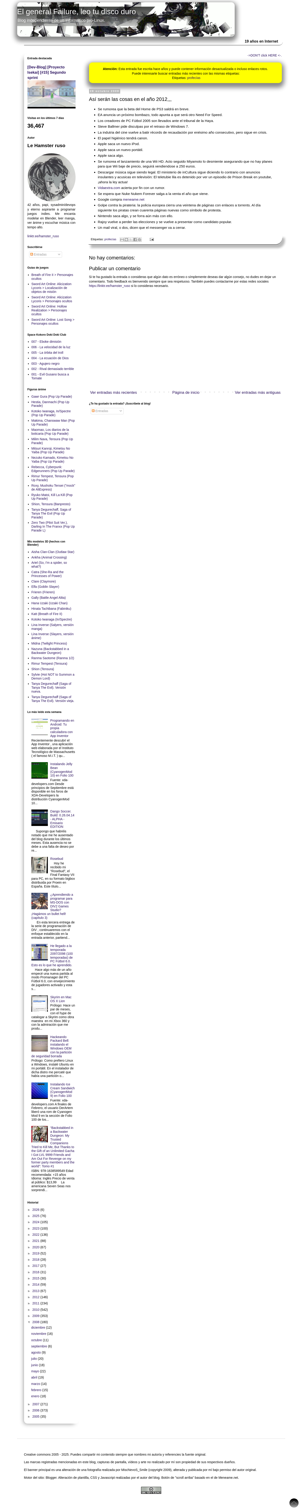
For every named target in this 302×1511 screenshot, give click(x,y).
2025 (36, 1216)
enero (35, 1396)
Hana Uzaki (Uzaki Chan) (49, 603)
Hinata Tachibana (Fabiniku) (51, 608)
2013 (36, 1291)
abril (34, 1377)
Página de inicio (186, 392)
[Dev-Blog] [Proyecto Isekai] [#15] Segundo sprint (46, 72)
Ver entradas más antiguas (258, 392)
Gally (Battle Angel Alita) (48, 597)
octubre (37, 1340)
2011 (36, 1303)
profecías (194, 78)
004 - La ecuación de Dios (50, 358)
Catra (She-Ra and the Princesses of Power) (47, 574)
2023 (36, 1228)
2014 (36, 1284)
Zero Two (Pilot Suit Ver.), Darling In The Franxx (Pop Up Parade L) (53, 526)
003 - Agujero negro (45, 363)
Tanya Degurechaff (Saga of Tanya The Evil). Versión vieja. (52, 699)
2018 (36, 1259)
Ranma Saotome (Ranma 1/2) (52, 658)
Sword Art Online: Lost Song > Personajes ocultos (52, 321)
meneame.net (133, 199)
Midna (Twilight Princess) (49, 643)
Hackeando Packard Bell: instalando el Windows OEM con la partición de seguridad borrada (51, 1046)
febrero (36, 1390)
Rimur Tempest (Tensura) (49, 663)
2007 (36, 1404)
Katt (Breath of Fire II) (46, 614)
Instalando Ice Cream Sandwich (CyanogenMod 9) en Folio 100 (62, 1090)
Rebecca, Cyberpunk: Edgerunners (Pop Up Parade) (53, 469)
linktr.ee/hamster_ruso (43, 236)
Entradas (100, 411)
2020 (36, 1247)
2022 (36, 1234)
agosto (36, 1352)
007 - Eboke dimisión (46, 341)
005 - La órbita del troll (47, 352)
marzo (36, 1384)
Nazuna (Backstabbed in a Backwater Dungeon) (50, 651)
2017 (36, 1266)
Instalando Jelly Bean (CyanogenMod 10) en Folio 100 (61, 769)
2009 (36, 1316)
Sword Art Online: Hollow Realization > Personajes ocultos (49, 310)
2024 (36, 1222)
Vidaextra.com (109, 188)
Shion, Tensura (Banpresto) (50, 504)
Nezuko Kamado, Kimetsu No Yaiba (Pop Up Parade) (52, 459)
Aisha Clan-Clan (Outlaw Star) (52, 552)
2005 (36, 1416)
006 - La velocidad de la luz (50, 347)
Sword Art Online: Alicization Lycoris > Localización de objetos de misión (51, 288)
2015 (36, 1278)
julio (34, 1358)
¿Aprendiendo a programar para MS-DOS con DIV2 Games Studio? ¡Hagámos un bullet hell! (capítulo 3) (52, 906)
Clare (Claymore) (43, 581)
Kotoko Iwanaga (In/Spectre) (51, 619)
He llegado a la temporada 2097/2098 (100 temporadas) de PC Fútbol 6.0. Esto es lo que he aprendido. (52, 955)
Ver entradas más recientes (113, 392)
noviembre (39, 1334)
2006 (36, 1410)
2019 (36, 1253)
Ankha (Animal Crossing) (49, 557)
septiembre (39, 1346)
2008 (36, 1322)
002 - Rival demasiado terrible (52, 369)
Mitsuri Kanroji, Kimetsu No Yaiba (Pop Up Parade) (50, 450)
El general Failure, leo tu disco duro (76, 11)
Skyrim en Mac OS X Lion (61, 999)
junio (35, 1365)
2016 (36, 1272)
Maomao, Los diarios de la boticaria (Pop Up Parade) (50, 431)
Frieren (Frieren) (43, 592)
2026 (36, 1209)
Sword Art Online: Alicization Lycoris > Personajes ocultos (51, 299)
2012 (36, 1297)
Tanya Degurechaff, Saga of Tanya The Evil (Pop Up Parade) (51, 513)
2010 (36, 1309)
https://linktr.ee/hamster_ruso (109, 286)
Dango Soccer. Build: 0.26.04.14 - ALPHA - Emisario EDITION (62, 818)
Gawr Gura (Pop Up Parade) (51, 396)
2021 (36, 1241)
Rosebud (56, 859)
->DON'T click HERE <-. (265, 55)
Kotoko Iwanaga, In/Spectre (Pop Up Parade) (51, 413)
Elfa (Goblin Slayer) (45, 586)
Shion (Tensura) (42, 669)
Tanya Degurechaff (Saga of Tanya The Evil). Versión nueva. (51, 687)
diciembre (38, 1327)
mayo (35, 1371)
